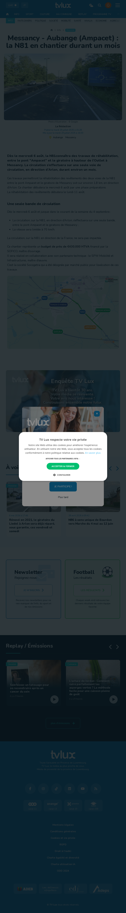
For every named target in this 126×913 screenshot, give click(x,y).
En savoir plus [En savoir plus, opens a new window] (93, 452)
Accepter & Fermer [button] (63, 466)
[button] (63, 458)
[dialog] (63, 456)
